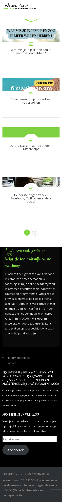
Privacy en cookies (18, 358)
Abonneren (15, 450)
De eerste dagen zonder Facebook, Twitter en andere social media (31, 198)
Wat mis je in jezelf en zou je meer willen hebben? (31, 48)
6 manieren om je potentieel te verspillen (31, 97)
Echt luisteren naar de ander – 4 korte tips (31, 147)
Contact (11, 363)
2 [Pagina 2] (35, 232)
